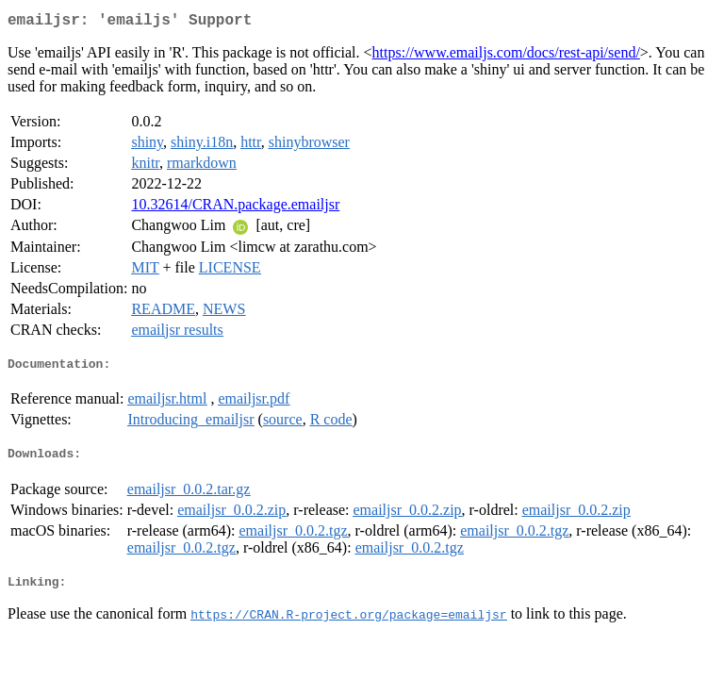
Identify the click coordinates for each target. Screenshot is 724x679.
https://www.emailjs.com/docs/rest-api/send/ (506, 56)
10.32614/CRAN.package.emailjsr (235, 208)
